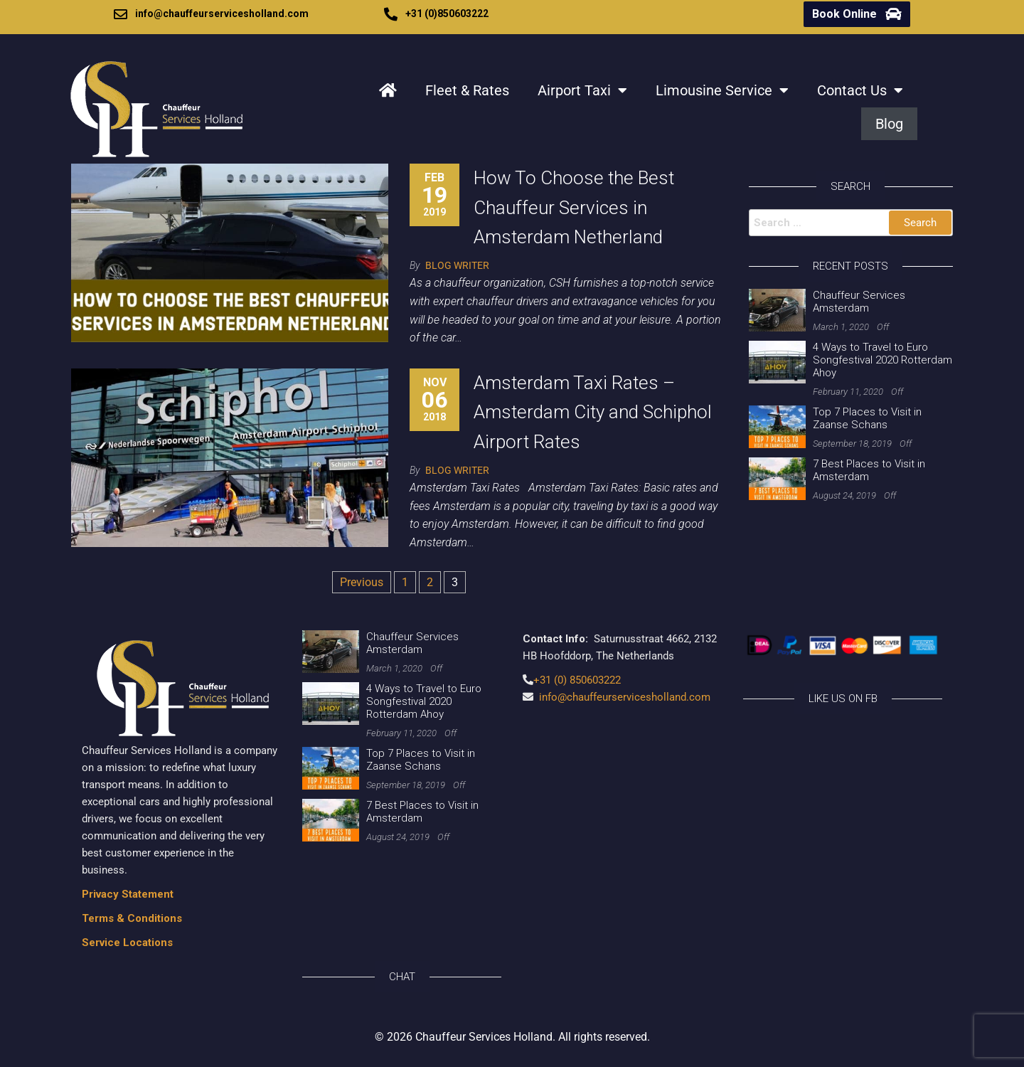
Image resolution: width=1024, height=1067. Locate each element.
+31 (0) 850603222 (577, 680)
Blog (889, 123)
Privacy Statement (128, 894)
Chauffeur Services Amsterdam (859, 301)
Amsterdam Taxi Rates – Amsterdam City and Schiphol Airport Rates (593, 412)
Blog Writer (457, 265)
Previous (361, 582)
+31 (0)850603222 (447, 13)
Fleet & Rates (467, 90)
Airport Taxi (582, 90)
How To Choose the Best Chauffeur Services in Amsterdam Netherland (574, 207)
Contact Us (860, 90)
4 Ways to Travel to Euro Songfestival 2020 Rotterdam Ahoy (882, 360)
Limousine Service (722, 90)
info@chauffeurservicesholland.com (222, 13)
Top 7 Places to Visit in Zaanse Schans (867, 418)
